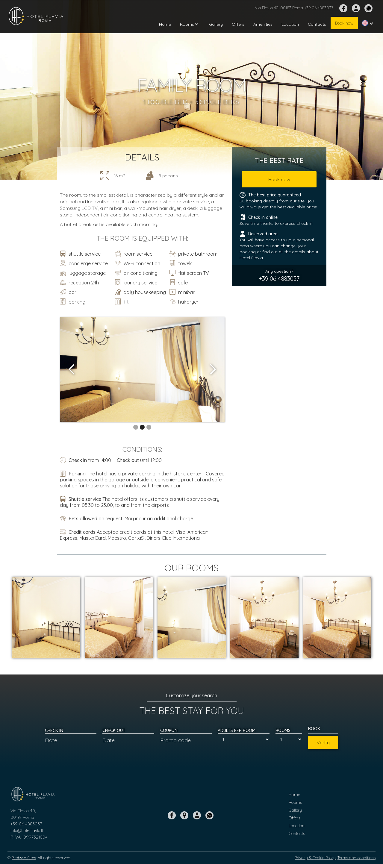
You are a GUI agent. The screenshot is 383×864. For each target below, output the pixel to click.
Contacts (317, 24)
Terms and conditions (356, 857)
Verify (323, 742)
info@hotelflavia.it (26, 830)
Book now (344, 23)
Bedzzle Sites (24, 857)
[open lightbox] (142, 369)
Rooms (295, 802)
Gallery (216, 24)
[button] (190, 24)
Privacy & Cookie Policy (315, 857)
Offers (238, 24)
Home (165, 24)
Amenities (263, 24)
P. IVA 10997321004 (29, 837)
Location (290, 24)
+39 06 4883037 (26, 824)
